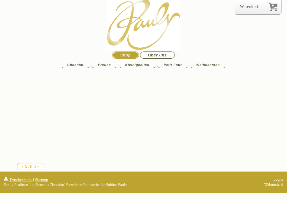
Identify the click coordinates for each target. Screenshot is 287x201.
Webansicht (273, 184)
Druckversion (18, 179)
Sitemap (41, 179)
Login (278, 179)
